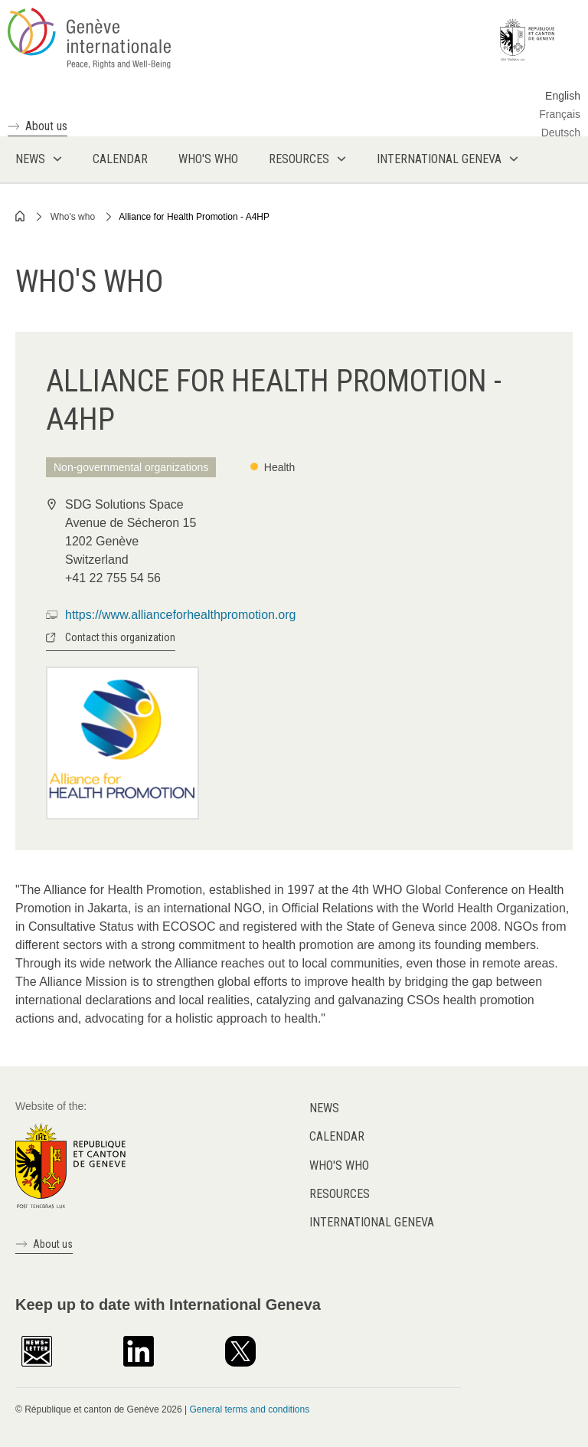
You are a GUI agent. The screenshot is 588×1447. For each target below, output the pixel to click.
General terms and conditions (249, 1409)
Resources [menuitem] (299, 159)
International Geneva (371, 1222)
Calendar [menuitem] (120, 159)
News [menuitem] (30, 159)
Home (20, 216)
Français (559, 114)
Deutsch (560, 132)
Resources (339, 1194)
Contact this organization (120, 637)
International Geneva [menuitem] (439, 159)
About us (46, 126)
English (562, 96)
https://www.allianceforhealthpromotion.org (180, 614)
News (324, 1108)
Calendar (336, 1136)
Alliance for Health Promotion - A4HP (194, 216)
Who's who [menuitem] (208, 159)
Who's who (73, 216)
